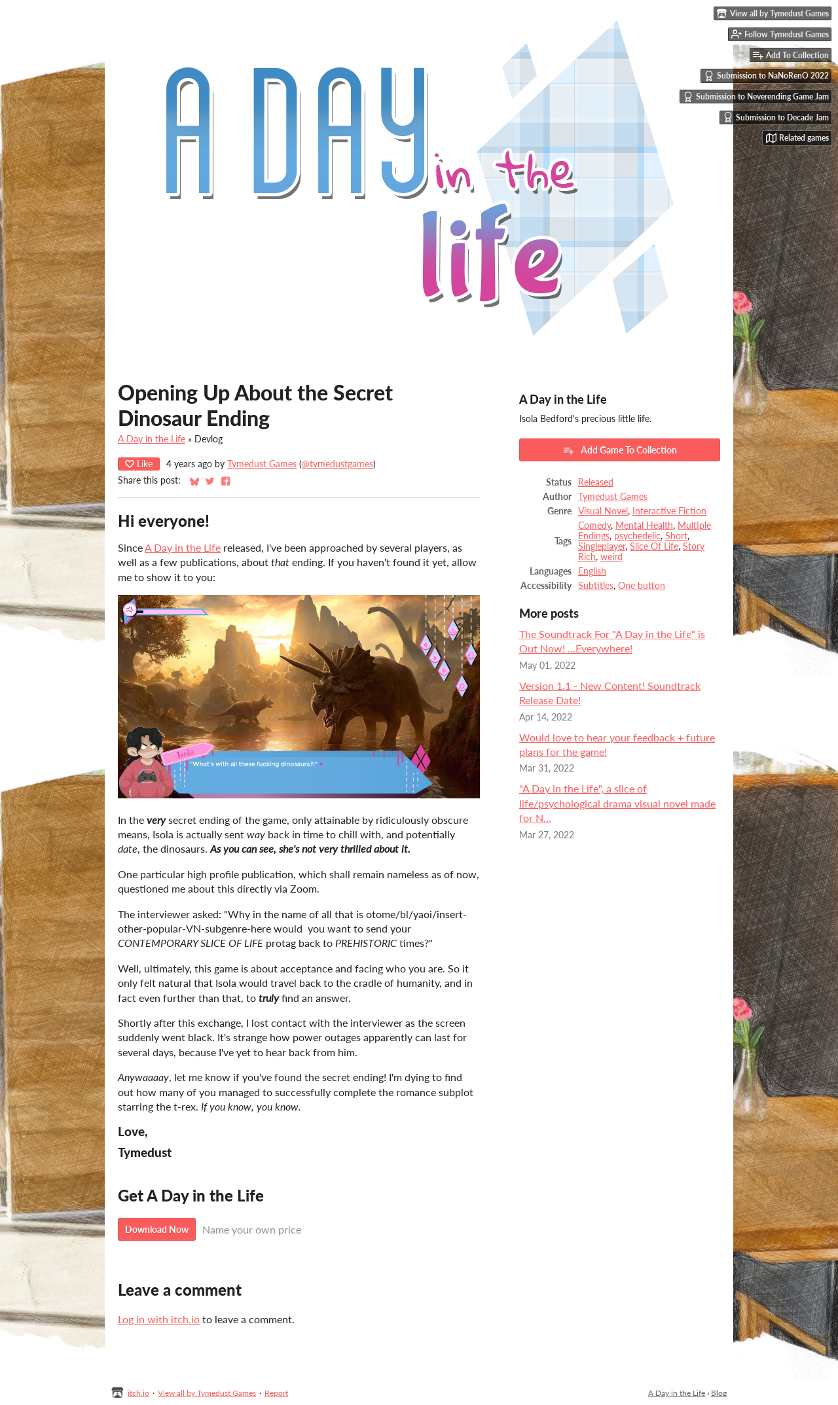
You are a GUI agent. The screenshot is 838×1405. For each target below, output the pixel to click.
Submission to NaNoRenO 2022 (766, 76)
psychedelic (637, 536)
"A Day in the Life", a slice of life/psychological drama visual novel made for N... (617, 803)
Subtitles (595, 585)
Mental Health (644, 525)
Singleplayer (601, 546)
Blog (719, 1393)
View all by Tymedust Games (207, 1393)
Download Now (157, 1229)
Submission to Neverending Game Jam (756, 97)
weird (611, 557)
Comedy (594, 525)
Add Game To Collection (619, 450)
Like (139, 463)
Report (276, 1393)
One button (641, 585)
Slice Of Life (654, 546)
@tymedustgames (337, 464)
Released (595, 482)
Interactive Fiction (669, 511)
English (592, 571)
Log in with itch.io (159, 1319)
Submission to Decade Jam (776, 117)
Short (676, 536)
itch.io (138, 1393)
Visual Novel (603, 511)
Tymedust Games (262, 464)
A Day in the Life (151, 439)
